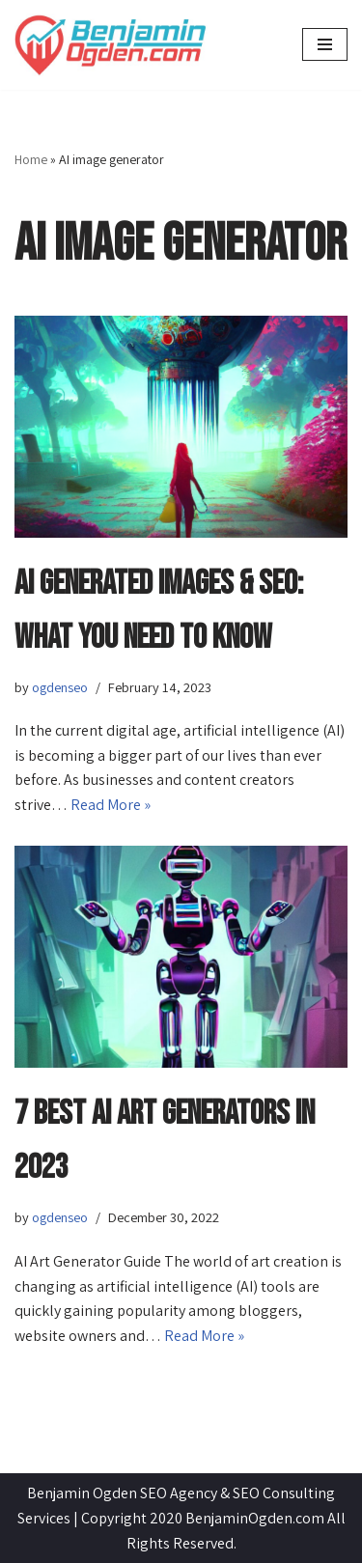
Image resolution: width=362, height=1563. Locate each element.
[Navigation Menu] (325, 44)
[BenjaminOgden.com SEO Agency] (111, 45)
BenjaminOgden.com (254, 1518)
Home (30, 159)
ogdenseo (60, 687)
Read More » (110, 805)
